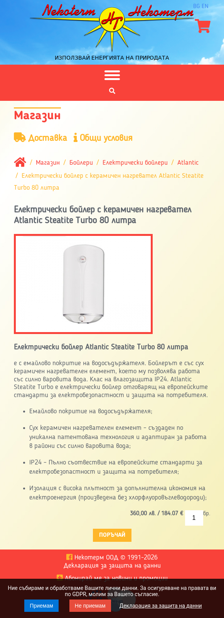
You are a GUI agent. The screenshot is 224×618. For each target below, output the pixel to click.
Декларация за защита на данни (161, 606)
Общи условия (103, 138)
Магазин (48, 163)
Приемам (41, 606)
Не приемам (90, 606)
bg (196, 6)
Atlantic (188, 163)
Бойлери (81, 163)
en (205, 6)
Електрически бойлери (135, 163)
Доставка (40, 138)
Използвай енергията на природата (112, 58)
